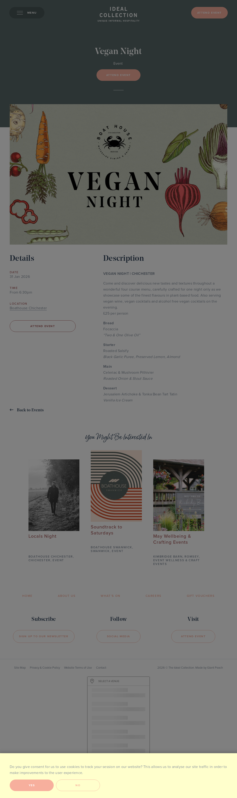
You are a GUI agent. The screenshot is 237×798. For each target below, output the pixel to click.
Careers (154, 596)
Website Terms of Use (78, 668)
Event (118, 63)
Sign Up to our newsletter (44, 636)
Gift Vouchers (201, 596)
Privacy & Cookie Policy (45, 668)
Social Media (118, 636)
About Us (67, 596)
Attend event (209, 12)
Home (27, 596)
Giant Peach (215, 668)
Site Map (20, 668)
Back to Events (27, 410)
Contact (101, 668)
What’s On (110, 596)
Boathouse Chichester (28, 308)
